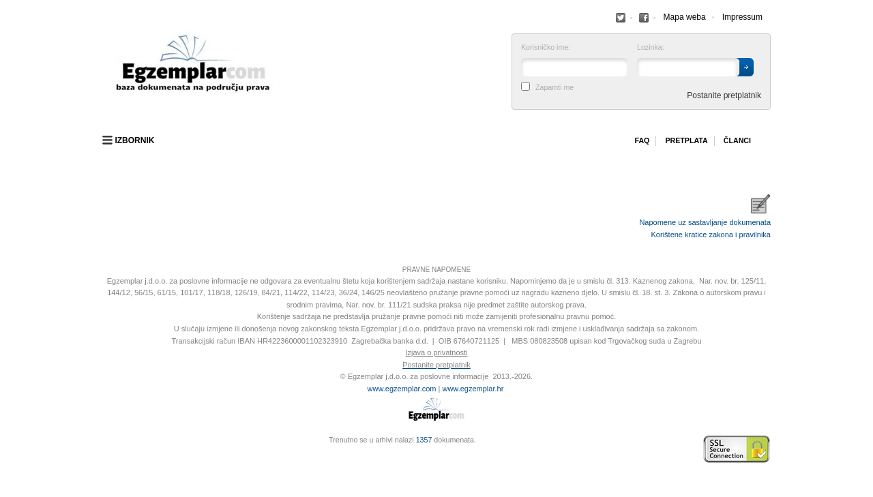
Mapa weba (685, 17)
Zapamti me (554, 87)
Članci (737, 140)
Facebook (620, 17)
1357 (424, 440)
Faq (641, 140)
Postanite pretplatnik (724, 95)
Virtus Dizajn (105, 456)
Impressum (742, 17)
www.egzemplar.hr (472, 389)
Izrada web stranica (105, 449)
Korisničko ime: (545, 47)
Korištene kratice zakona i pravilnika (711, 234)
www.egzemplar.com (402, 389)
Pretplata (686, 140)
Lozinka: (650, 47)
